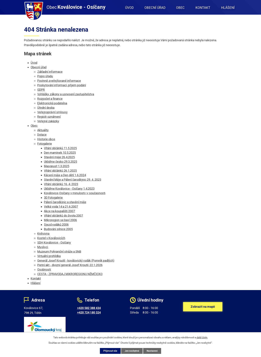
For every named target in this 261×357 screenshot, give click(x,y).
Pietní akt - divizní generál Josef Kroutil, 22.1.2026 (70, 265)
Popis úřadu (45, 76)
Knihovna (43, 233)
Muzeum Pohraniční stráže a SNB (59, 251)
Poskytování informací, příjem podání (61, 85)
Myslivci (42, 247)
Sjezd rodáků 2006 (56, 224)
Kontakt (202, 8)
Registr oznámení (49, 116)
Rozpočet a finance (50, 98)
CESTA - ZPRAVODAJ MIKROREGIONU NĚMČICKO (70, 274)
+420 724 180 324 (89, 312)
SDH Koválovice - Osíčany (54, 242)
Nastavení (152, 351)
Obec (180, 8)
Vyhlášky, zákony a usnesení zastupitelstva (65, 94)
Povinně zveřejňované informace (59, 80)
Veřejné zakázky (48, 121)
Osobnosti (44, 269)
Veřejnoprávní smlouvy (52, 112)
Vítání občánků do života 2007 (63, 215)
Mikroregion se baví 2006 (60, 220)
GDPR (41, 89)
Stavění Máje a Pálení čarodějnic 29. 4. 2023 (72, 179)
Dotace (42, 134)
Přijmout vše (110, 351)
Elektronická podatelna (52, 103)
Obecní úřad (154, 8)
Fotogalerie (44, 143)
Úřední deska (45, 107)
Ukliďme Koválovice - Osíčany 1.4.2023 (69, 188)
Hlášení (228, 8)
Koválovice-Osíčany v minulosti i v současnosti (74, 193)
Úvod (129, 8)
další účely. (202, 337)
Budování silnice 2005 (58, 229)
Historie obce (46, 139)
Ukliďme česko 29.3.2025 (60, 161)
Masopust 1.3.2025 (56, 166)
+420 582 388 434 (89, 308)
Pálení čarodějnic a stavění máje (65, 202)
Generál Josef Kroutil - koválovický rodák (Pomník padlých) (75, 260)
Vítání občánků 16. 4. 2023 (61, 184)
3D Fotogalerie (53, 197)
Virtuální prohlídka (49, 256)
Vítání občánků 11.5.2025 (60, 148)
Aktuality (43, 130)
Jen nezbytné (132, 351)
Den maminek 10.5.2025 (60, 152)
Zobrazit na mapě (203, 306)
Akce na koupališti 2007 (59, 211)
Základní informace (50, 71)
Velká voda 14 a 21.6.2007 (61, 206)
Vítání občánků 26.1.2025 (60, 170)
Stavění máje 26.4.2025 (59, 157)
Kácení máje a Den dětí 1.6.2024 (65, 175)
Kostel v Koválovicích (51, 238)
